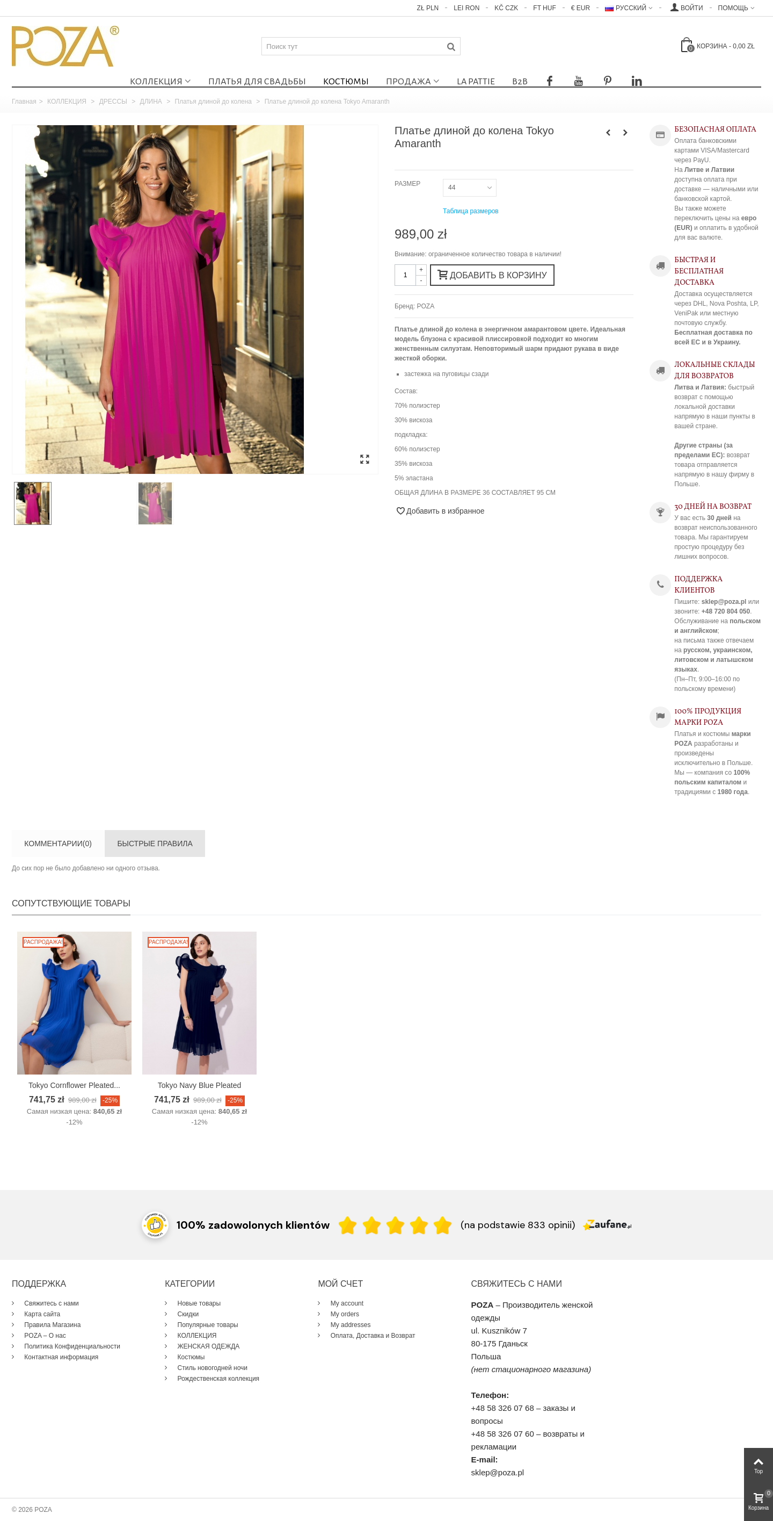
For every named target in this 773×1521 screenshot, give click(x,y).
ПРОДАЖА (408, 81)
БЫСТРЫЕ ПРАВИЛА (154, 843)
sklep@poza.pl (497, 1472)
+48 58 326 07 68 (502, 1407)
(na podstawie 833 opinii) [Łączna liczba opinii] (518, 1225)
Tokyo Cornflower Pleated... (74, 1085)
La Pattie (476, 81)
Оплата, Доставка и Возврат (372, 1335)
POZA (426, 306)
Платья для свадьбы (257, 81)
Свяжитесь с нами (51, 1303)
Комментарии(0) (58, 843)
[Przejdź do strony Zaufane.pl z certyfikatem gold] (155, 1223)
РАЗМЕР (408, 184)
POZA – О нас (44, 1335)
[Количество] (405, 275)
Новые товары (198, 1303)
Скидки (187, 1314)
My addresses (349, 1325)
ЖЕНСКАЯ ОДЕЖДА (207, 1346)
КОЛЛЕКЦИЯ (156, 81)
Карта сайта (41, 1314)
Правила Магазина (52, 1325)
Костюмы (346, 81)
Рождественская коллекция (217, 1378)
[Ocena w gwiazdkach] (395, 1224)
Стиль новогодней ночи (211, 1368)
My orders (344, 1314)
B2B (520, 81)
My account (346, 1303)
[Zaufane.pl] (607, 1223)
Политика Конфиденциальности (71, 1346)
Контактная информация (60, 1357)
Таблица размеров (471, 211)
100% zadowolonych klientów (253, 1225)
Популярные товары (207, 1325)
